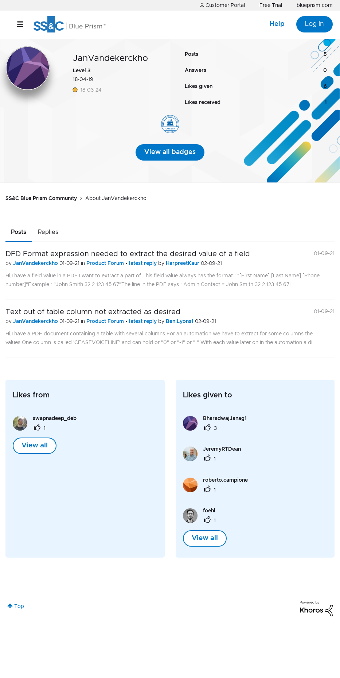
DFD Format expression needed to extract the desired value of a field (127, 254)
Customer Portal (222, 5)
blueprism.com (315, 5)
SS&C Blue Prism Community (41, 198)
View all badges (170, 152)
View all (35, 445)
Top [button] (19, 606)
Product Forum (105, 263)
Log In (314, 24)
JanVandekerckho (36, 263)
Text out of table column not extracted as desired (92, 312)
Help (277, 24)
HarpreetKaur (183, 263)
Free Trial (270, 5)
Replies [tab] (48, 232)
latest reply (143, 263)
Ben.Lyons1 (180, 321)
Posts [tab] (18, 232)
